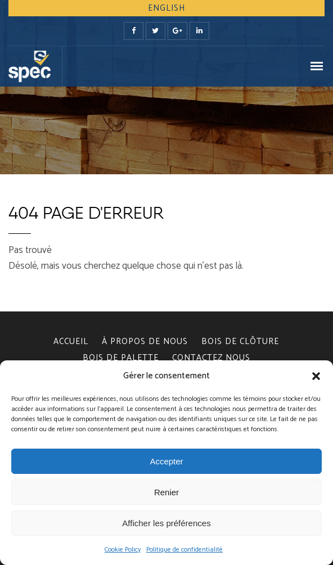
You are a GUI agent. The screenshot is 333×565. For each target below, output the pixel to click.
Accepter (166, 461)
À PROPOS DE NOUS (145, 342)
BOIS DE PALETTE (121, 358)
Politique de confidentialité (184, 549)
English (166, 8)
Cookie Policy (123, 549)
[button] (316, 376)
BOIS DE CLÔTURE (240, 342)
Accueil (70, 342)
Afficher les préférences (166, 523)
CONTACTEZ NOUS (211, 358)
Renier (166, 492)
